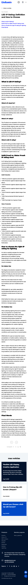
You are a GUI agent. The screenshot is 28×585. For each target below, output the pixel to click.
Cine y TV (3, 537)
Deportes (4, 544)
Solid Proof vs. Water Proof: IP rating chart (12, 23)
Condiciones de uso (6, 578)
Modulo (3, 546)
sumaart (13, 576)
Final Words (4, 27)
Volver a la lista (6, 8)
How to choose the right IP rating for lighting (13, 25)
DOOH (3, 542)
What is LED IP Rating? (7, 21)
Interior (3, 535)
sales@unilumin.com (10, 560)
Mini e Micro (4, 539)
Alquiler (3, 540)
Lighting (3, 548)
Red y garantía (18, 535)
